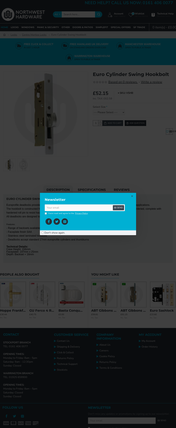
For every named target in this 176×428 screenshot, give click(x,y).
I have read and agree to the (66, 213)
